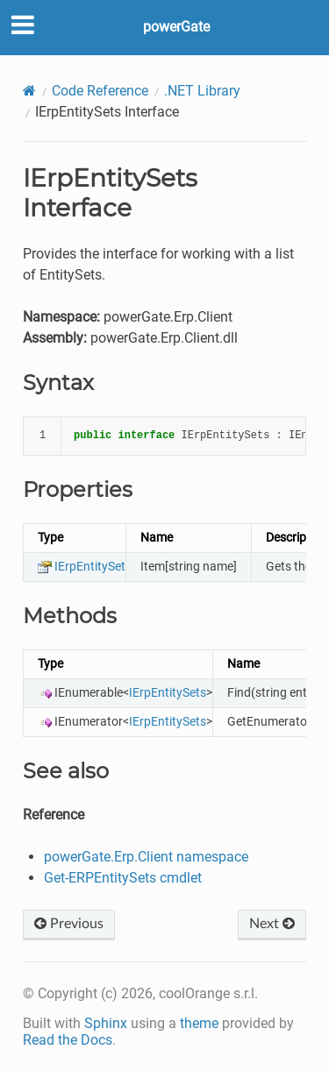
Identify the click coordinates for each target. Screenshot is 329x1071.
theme (199, 1023)
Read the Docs (67, 1040)
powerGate (176, 26)
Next (272, 924)
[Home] (29, 90)
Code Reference (100, 90)
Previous (69, 924)
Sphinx (105, 1023)
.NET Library (202, 90)
